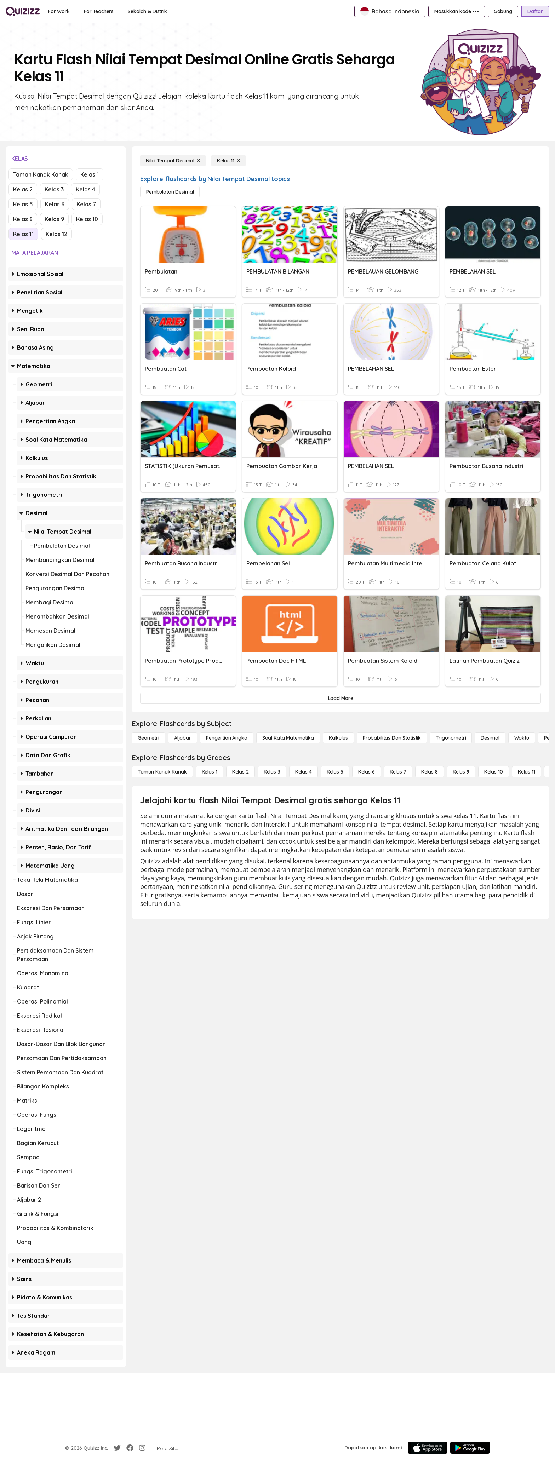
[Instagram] (142, 1448)
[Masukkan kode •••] (456, 11)
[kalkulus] (338, 737)
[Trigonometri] (451, 737)
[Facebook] (129, 1448)
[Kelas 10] (493, 771)
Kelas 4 (85, 189)
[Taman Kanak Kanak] (162, 771)
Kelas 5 (23, 204)
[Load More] (340, 698)
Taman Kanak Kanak (40, 174)
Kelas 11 (23, 233)
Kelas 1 (89, 174)
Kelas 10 (87, 219)
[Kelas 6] (366, 771)
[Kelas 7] (398, 771)
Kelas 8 (23, 219)
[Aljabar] (182, 737)
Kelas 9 (54, 219)
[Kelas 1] (209, 771)
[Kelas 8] (429, 771)
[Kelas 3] (272, 771)
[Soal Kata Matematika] (288, 737)
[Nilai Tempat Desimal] (173, 160)
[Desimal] (490, 737)
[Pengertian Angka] (226, 737)
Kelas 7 (86, 204)
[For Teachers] (98, 11)
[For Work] (58, 11)
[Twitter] (117, 1448)
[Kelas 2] (240, 771)
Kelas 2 (23, 189)
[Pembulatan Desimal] (170, 191)
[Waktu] (521, 737)
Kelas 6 (54, 204)
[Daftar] (535, 11)
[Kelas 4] (303, 771)
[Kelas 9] (461, 771)
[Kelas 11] (228, 160)
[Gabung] (503, 11)
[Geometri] (148, 737)
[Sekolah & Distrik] (147, 11)
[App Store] (427, 1448)
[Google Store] (470, 1448)
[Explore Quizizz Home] (23, 11)
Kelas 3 (54, 189)
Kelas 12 (56, 233)
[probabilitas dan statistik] (392, 737)
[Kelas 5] (335, 771)
